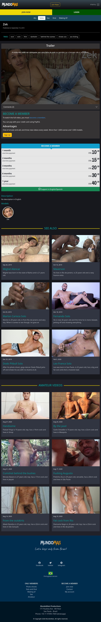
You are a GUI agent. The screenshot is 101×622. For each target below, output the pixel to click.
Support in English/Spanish (50, 189)
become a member (37, 117)
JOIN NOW (26, 12)
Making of (31, 592)
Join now (69, 587)
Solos (42, 18)
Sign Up (7, 135)
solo (18, 37)
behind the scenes (48, 37)
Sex (48, 18)
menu (95, 4)
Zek (8, 219)
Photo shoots (31, 587)
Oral (54, 18)
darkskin (33, 37)
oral (12, 37)
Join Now (55, 5)
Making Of (63, 18)
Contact (70, 589)
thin (25, 37)
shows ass (63, 37)
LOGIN (76, 12)
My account (69, 592)
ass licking (74, 37)
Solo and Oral (31, 589)
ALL (35, 18)
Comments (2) (8, 107)
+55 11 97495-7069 (48, 614)
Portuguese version (50, 576)
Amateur (31, 597)
